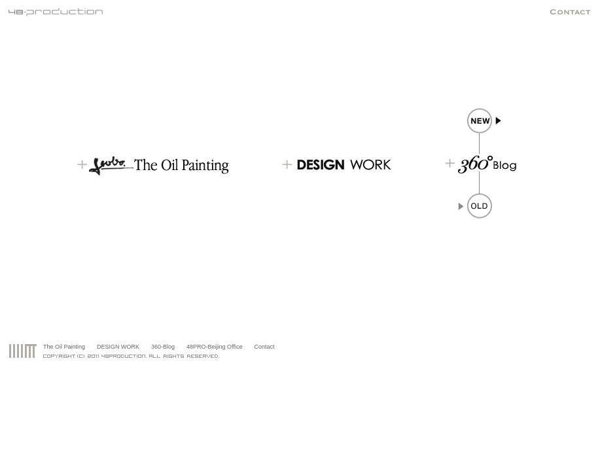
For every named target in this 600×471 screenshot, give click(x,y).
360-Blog (163, 346)
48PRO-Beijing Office (214, 346)
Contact (264, 346)
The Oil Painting (64, 346)
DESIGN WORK (118, 346)
